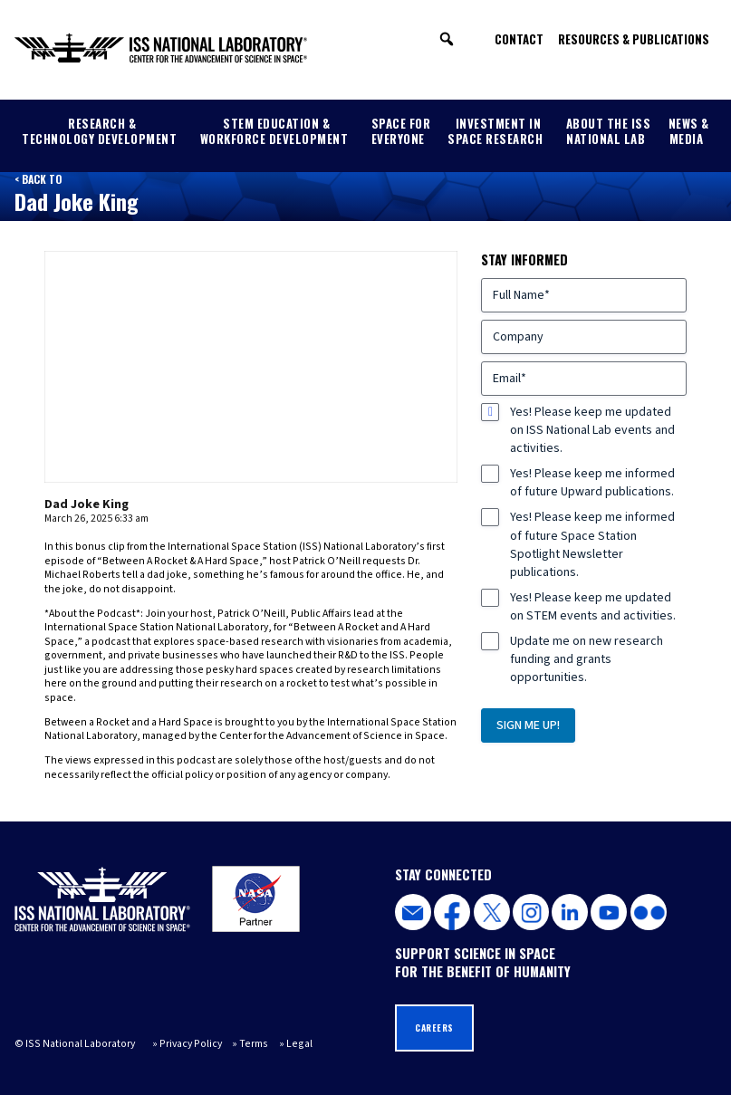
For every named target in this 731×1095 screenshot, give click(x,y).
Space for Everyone (401, 131)
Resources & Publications (633, 39)
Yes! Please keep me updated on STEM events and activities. (593, 607)
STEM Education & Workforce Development (274, 131)
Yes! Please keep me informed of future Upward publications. (592, 483)
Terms (253, 1044)
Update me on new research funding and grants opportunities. (586, 659)
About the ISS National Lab (608, 131)
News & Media (688, 131)
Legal (299, 1044)
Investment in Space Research (495, 131)
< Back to (38, 179)
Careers (434, 1027)
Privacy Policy (190, 1044)
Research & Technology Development (99, 131)
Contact (519, 39)
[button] (446, 39)
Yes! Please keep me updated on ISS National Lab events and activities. (592, 430)
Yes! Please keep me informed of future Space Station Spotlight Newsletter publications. (592, 544)
